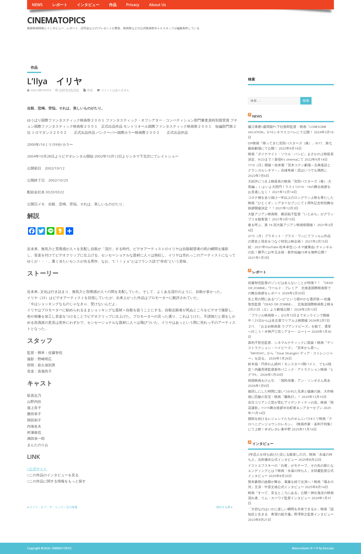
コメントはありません (115, 90)
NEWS (37, 4)
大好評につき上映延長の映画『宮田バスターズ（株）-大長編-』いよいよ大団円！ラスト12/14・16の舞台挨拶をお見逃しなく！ (289, 186)
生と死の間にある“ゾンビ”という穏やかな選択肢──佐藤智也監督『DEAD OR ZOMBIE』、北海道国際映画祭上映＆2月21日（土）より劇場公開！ (291, 304)
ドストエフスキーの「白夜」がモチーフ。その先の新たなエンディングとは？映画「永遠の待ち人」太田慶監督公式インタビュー (291, 470)
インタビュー (88, 4)
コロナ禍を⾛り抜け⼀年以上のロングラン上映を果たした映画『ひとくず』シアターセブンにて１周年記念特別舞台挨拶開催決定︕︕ (291, 202)
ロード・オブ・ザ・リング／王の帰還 (53, 507)
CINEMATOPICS (56, 20)
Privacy (132, 4)
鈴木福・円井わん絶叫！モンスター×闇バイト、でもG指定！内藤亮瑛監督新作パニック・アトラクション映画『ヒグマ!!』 (291, 369)
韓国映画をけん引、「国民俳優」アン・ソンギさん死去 (289, 380)
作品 (113, 4)
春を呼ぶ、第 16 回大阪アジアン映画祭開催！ (282, 225)
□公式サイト (37, 468)
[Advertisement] (244, 44)
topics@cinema (41, 90)
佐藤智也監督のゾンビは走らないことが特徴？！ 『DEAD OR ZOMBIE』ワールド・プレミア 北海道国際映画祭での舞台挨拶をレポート (290, 288)
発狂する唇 (223, 507)
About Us (157, 4)
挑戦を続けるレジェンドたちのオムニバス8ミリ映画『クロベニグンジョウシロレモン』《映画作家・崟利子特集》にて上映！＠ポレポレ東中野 (291, 424)
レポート (59, 4)
